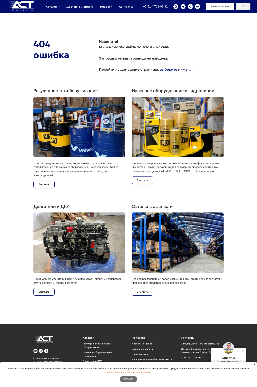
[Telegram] (46, 351)
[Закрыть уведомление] (254, 364)
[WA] (35, 351)
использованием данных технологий (128, 371)
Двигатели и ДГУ (51, 206)
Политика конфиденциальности (47, 362)
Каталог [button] (52, 7)
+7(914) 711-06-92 (155, 6)
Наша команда (140, 353)
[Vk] (41, 351)
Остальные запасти (152, 206)
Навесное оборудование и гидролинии (173, 90)
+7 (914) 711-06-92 (191, 357)
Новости (106, 7)
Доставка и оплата (79, 7)
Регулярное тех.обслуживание (65, 90)
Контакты (126, 7)
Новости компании (142, 343)
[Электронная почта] (197, 6)
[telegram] (183, 6)
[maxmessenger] (175, 6)
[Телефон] (190, 6)
